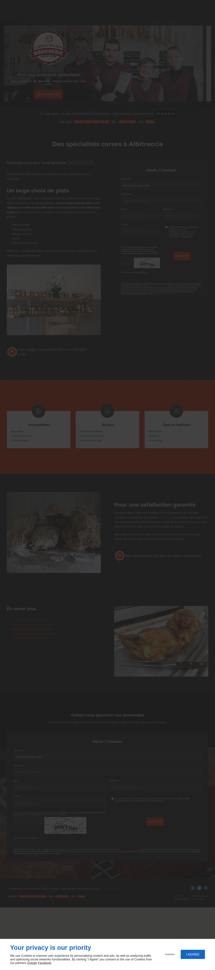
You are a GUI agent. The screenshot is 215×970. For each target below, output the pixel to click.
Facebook (44, 963)
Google (32, 963)
